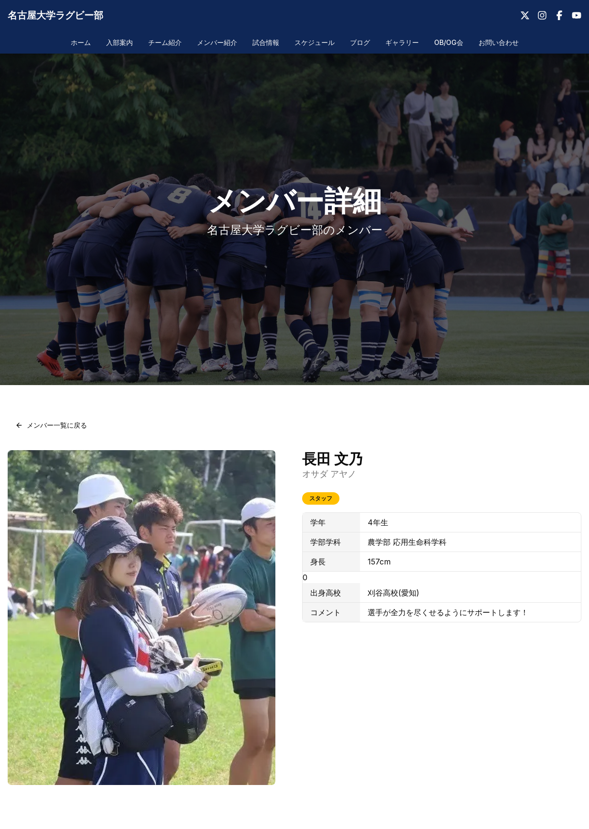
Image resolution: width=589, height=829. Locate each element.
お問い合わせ (499, 42)
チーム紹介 (165, 42)
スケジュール (314, 42)
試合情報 (265, 42)
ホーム (81, 42)
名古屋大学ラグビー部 (55, 15)
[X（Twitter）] (525, 15)
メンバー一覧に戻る (51, 425)
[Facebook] (559, 15)
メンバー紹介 (217, 42)
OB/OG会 (448, 42)
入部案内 (119, 42)
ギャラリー (402, 42)
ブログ (360, 42)
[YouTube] (576, 15)
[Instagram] (542, 15)
